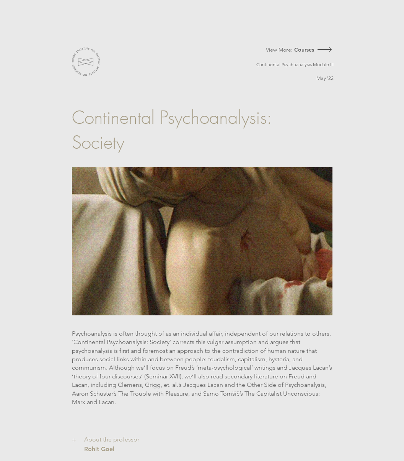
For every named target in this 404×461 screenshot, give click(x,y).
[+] (75, 439)
